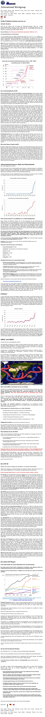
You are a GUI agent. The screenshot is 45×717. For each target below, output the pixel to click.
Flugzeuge (6, 11)
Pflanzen (34, 13)
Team (29, 10)
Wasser (9, 10)
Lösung (21, 10)
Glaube (5, 15)
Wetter (12, 13)
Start (2, 10)
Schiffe (2, 11)
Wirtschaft (17, 10)
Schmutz (5, 13)
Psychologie (28, 13)
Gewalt (15, 13)
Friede (2, 15)
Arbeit (13, 10)
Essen (40, 13)
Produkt (32, 10)
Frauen (19, 13)
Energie (5, 10)
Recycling (37, 10)
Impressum (10, 15)
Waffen (23, 13)
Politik (25, 10)
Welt (2, 13)
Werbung (12, 11)
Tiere (37, 13)
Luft (8, 13)
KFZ (41, 10)
